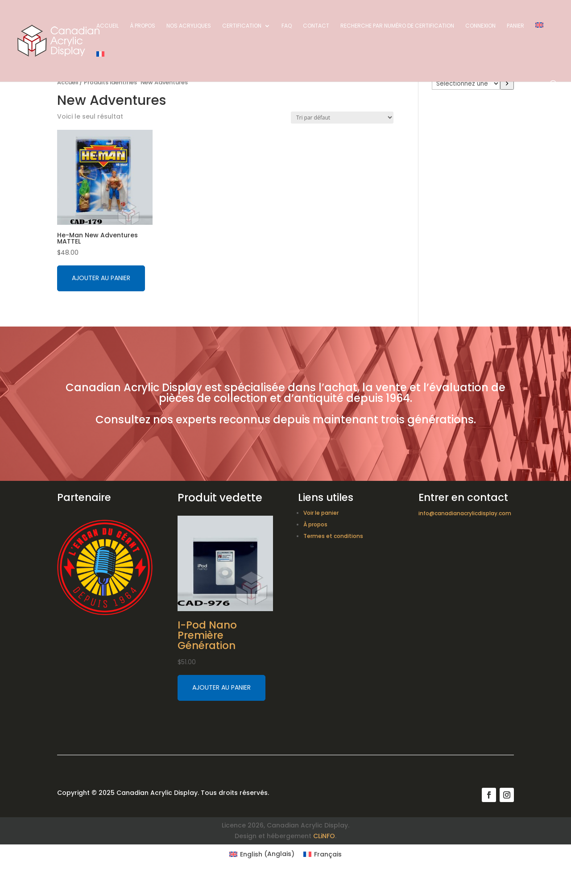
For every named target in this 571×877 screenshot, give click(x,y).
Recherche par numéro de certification (397, 26)
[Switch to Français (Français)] (322, 854)
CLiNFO (324, 835)
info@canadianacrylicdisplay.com (464, 513)
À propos (142, 26)
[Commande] (342, 118)
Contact (316, 26)
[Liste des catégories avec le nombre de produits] (466, 83)
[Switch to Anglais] (539, 36)
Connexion (480, 26)
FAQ (286, 26)
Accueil (107, 26)
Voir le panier (321, 513)
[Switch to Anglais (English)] (262, 854)
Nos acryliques (188, 26)
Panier (515, 26)
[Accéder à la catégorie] (507, 83)
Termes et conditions (333, 536)
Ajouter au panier (101, 277)
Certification (241, 26)
